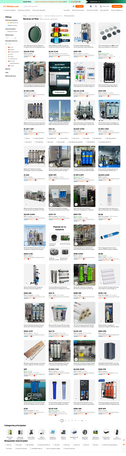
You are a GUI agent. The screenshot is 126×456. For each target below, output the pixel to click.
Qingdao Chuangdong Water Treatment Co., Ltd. (84, 372)
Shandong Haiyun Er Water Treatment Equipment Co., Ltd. (84, 55)
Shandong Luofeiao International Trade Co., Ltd (109, 412)
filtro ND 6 (56, 445)
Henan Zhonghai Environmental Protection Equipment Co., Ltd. (84, 412)
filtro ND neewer (97, 138)
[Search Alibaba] (47, 6)
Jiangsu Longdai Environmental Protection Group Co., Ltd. (109, 132)
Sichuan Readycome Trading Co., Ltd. (108, 372)
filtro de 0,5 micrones (21, 448)
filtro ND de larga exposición (75, 142)
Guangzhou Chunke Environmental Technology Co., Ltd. (35, 218)
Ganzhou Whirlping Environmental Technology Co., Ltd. (60, 296)
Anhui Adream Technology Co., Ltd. (58, 413)
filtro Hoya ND (60, 142)
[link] (124, 440)
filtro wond (49, 142)
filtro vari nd (75, 138)
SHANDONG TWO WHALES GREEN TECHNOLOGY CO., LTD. (109, 334)
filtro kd (27, 138)
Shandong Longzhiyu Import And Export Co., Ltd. (60, 218)
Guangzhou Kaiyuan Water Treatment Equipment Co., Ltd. (35, 178)
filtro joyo (95, 445)
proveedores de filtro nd (104, 142)
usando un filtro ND (38, 138)
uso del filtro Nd (51, 138)
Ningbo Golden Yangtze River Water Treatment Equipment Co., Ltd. (35, 374)
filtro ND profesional (110, 138)
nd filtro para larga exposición (109, 445)
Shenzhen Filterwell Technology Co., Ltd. (34, 296)
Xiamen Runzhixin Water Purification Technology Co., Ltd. (109, 94)
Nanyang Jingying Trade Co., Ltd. (106, 56)
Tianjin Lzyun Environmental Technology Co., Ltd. (109, 296)
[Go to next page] (85, 420)
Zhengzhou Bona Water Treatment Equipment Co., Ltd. (84, 219)
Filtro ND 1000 (39, 142)
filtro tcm (8, 445)
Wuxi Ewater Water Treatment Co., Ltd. (108, 258)
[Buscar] (79, 6)
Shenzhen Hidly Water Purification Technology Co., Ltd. (84, 94)
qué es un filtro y (63, 138)
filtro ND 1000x (90, 142)
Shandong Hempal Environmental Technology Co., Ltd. (84, 296)
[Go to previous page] (58, 420)
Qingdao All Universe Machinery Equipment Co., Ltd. (60, 372)
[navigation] (12, 218)
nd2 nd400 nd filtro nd (36, 448)
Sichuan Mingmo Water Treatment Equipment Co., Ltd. (109, 178)
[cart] (96, 6)
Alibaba (25, 15)
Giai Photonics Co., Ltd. (30, 55)
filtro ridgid (85, 138)
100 (82, 420)
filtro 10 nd (76, 445)
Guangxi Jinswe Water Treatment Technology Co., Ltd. (35, 257)
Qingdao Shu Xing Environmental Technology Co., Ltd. (84, 180)
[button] (74, 6)
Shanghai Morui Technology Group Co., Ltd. (60, 132)
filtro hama (66, 445)
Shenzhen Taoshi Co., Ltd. (105, 218)
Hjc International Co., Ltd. (80, 334)
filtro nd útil (27, 142)
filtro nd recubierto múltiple (52, 448)
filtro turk (86, 445)
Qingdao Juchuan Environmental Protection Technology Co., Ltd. (84, 257)
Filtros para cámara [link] (69, 15)
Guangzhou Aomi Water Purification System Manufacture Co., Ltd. (35, 94)
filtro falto (8, 448)
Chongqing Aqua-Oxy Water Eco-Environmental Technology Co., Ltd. (35, 334)
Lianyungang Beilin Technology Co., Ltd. (59, 178)
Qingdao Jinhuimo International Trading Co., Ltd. (35, 132)
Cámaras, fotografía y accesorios (53, 15)
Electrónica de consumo (35, 15)
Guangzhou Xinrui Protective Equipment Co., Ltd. (60, 55)
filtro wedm (18, 445)
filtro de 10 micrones (69, 448)
